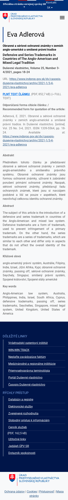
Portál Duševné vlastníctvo (25, 377)
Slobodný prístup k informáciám (29, 420)
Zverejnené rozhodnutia (23, 413)
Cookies (32, 491)
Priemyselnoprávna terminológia (29, 370)
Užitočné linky (17, 439)
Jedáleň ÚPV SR (18, 446)
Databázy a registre (20, 399)
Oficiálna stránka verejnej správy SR (24, 5)
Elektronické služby (20, 406)
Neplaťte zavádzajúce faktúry (27, 357)
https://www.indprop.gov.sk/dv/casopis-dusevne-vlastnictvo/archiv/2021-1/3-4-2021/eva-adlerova (32, 83)
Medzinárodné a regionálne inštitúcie (31, 363)
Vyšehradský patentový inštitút (28, 343)
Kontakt (51, 2)
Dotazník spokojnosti (21, 453)
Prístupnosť (46, 491)
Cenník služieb (17, 427)
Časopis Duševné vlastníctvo (26, 384)
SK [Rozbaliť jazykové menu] (50, 7)
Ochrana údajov (14, 491)
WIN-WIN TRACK (18, 350)
